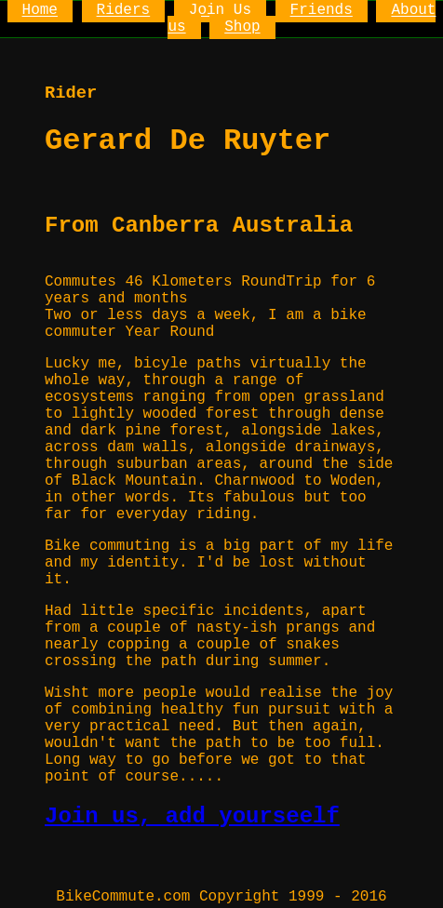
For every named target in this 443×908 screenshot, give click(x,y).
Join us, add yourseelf (192, 816)
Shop (242, 28)
